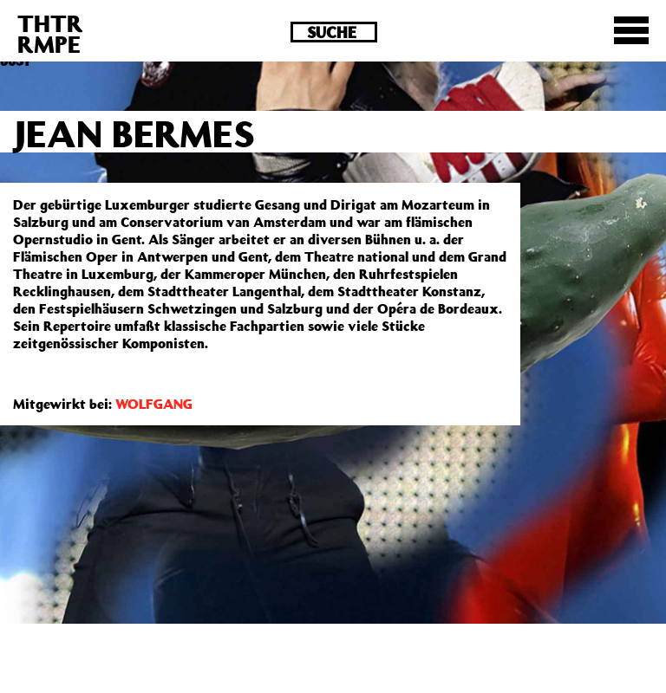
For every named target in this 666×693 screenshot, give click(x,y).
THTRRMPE (50, 33)
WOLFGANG (154, 403)
